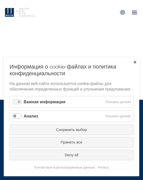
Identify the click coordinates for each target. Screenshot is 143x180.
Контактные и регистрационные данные (64, 167)
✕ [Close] (134, 62)
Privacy (103, 167)
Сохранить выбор (71, 130)
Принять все (71, 142)
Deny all (71, 155)
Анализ (31, 116)
